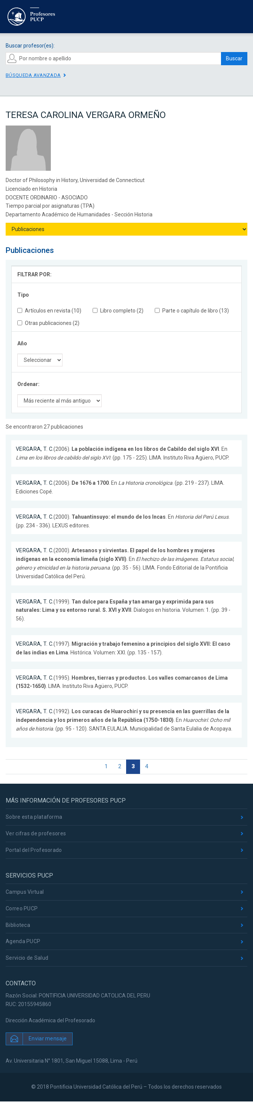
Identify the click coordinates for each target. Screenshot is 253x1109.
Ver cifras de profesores (36, 833)
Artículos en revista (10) (49, 311)
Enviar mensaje (48, 1038)
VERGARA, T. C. (34, 449)
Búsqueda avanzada (33, 75)
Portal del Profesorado (34, 850)
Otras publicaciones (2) (48, 323)
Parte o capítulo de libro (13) (192, 311)
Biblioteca (18, 925)
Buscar (234, 58)
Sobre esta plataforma (34, 817)
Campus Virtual (25, 892)
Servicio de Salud (27, 958)
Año (22, 343)
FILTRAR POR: (34, 274)
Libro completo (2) (118, 311)
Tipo (23, 295)
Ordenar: (28, 384)
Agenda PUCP (23, 941)
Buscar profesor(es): (30, 46)
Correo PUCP (22, 908)
